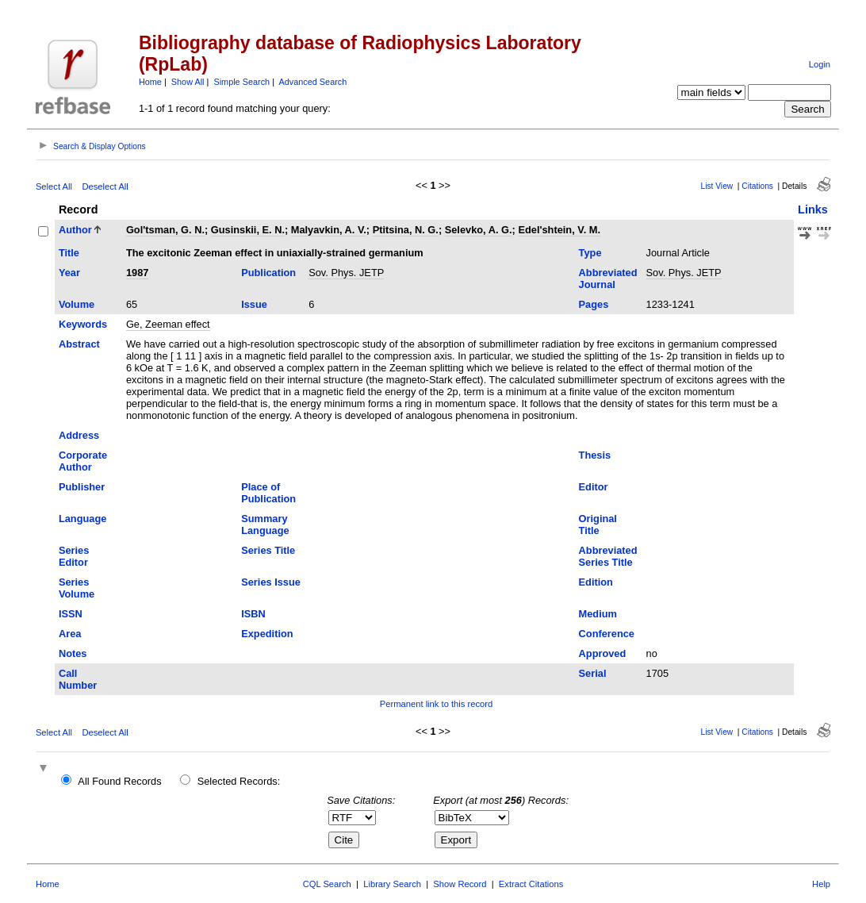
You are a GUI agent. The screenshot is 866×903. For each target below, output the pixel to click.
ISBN (253, 614)
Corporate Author (83, 461)
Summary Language (265, 524)
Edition (596, 582)
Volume (76, 304)
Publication (268, 273)
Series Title (268, 550)
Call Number (78, 679)
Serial (593, 673)
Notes (73, 653)
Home (150, 81)
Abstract (79, 344)
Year (69, 273)
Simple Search (241, 81)
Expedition (267, 634)
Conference (606, 634)
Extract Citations (531, 884)
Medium (598, 614)
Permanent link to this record (436, 704)
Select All (54, 186)
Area (70, 634)
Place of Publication (268, 493)
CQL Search (327, 884)
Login (819, 64)
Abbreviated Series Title (608, 556)
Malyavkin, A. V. (328, 230)
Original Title (598, 524)
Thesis (595, 455)
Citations (757, 186)
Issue (254, 304)
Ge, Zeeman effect (168, 324)
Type (590, 253)
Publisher (82, 487)
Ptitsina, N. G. (406, 230)
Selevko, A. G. (478, 230)
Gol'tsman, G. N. (165, 230)
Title (69, 253)
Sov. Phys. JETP (346, 273)
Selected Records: (239, 781)
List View (717, 186)
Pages (594, 304)
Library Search (392, 884)
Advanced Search (312, 81)
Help (821, 884)
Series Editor (74, 556)
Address (79, 435)
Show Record (459, 884)
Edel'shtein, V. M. (559, 230)
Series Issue (271, 582)
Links (813, 209)
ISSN (70, 614)
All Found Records (119, 781)
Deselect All (105, 186)
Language (82, 519)
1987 (137, 273)
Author (75, 230)
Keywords (83, 324)
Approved (603, 653)
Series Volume (76, 588)
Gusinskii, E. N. (248, 230)
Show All (188, 81)
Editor (593, 487)
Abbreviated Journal (608, 278)
